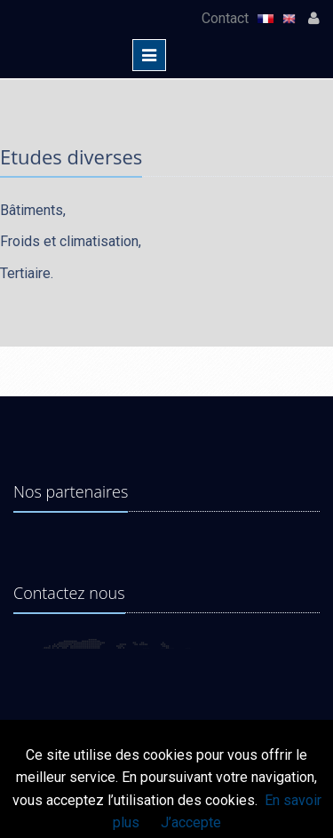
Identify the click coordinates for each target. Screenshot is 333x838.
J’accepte (191, 822)
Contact (227, 18)
